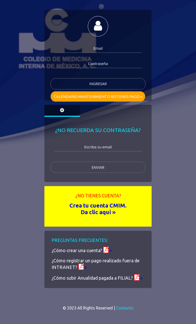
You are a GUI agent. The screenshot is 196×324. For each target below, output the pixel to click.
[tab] (62, 111)
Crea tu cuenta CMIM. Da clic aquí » (98, 208)
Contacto (124, 308)
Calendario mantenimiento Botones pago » (98, 97)
